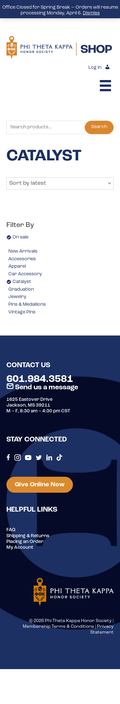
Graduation (21, 289)
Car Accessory (25, 274)
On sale (20, 237)
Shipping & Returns (27, 536)
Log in (94, 67)
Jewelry (17, 297)
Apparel (17, 266)
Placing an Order (25, 541)
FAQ (10, 530)
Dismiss (91, 13)
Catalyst (21, 281)
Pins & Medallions (27, 304)
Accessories (22, 259)
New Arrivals (22, 251)
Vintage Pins (22, 312)
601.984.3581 (39, 379)
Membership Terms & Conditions (58, 626)
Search (99, 127)
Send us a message (42, 387)
